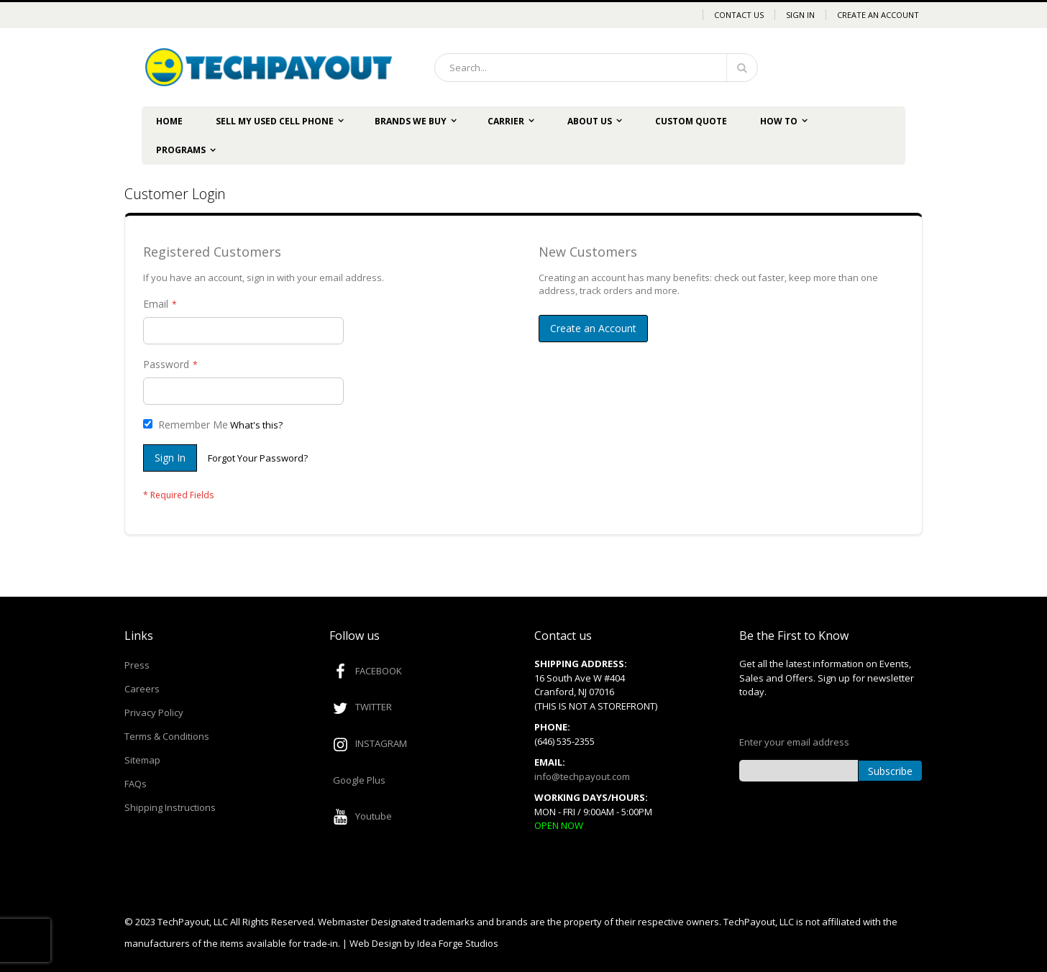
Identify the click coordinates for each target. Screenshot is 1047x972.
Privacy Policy (153, 712)
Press (137, 665)
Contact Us (739, 14)
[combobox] (596, 67)
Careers (142, 688)
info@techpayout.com (582, 776)
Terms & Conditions (166, 736)
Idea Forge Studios (457, 943)
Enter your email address (794, 741)
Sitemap (142, 759)
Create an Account (878, 14)
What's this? (256, 424)
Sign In (800, 14)
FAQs (135, 783)
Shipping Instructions (170, 807)
